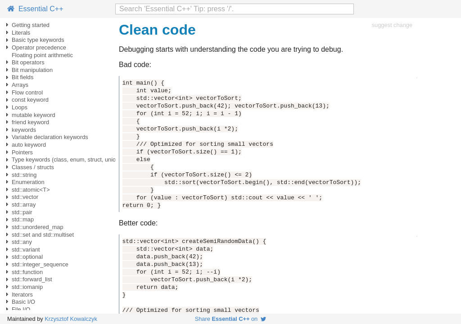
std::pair (22, 212)
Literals (21, 32)
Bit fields (22, 77)
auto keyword (29, 144)
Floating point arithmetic (42, 55)
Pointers (22, 152)
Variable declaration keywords (50, 137)
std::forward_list (32, 279)
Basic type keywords (38, 39)
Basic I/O (23, 301)
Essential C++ (35, 9)
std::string (24, 174)
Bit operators (28, 62)
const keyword (30, 99)
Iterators (22, 294)
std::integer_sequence (40, 264)
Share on (231, 318)
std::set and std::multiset (43, 234)
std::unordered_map (37, 227)
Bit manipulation (32, 70)
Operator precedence (39, 47)
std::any (22, 241)
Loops (19, 107)
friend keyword (30, 122)
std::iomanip (27, 287)
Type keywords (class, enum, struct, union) (66, 159)
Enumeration (28, 182)
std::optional (27, 256)
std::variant (26, 249)
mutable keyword (33, 115)
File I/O (21, 309)
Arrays (20, 84)
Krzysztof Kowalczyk (71, 318)
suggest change (392, 25)
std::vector (25, 197)
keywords (24, 129)
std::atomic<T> (31, 189)
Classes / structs (33, 167)
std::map (23, 219)
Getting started (31, 25)
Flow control (27, 92)
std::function (27, 272)
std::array (24, 204)
